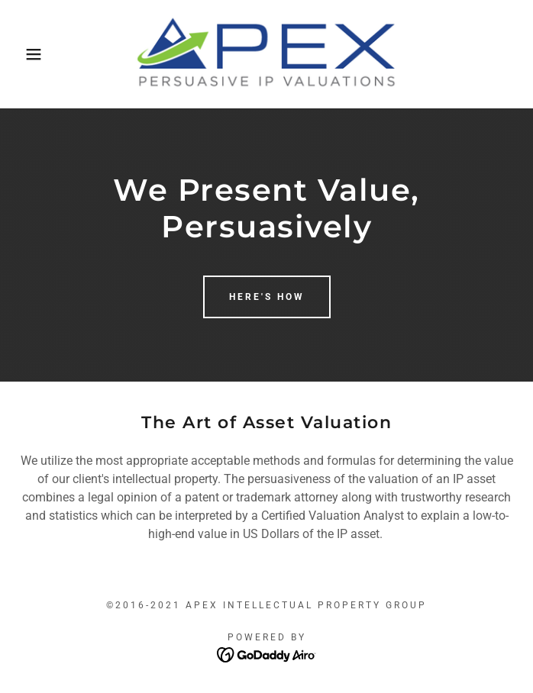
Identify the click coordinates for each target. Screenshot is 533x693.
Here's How (267, 297)
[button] (34, 54)
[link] (266, 54)
